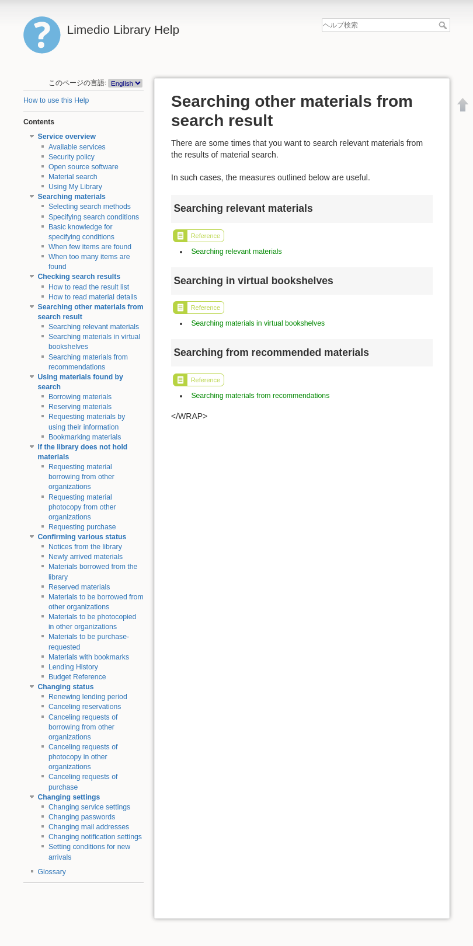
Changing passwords (81, 817)
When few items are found (89, 247)
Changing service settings (89, 807)
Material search (73, 177)
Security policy (71, 157)
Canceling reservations (84, 707)
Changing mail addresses (88, 827)
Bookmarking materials (84, 437)
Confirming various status (82, 537)
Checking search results (79, 277)
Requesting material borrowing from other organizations (81, 477)
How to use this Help (56, 100)
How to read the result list (88, 287)
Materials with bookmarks (88, 657)
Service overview (67, 136)
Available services (77, 147)
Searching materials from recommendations (260, 396)
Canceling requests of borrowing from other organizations (83, 727)
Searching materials (72, 197)
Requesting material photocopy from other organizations (82, 507)
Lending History (73, 667)
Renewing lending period (87, 697)
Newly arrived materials (85, 557)
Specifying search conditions (93, 217)
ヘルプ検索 (444, 25)
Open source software (83, 167)
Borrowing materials (80, 397)
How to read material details (92, 297)
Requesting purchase (82, 527)
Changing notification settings (95, 837)
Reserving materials (80, 407)
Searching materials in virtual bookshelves (258, 323)
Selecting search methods (89, 207)
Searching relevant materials (93, 327)
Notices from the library (85, 547)
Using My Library (75, 187)
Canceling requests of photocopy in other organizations (83, 757)
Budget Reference (77, 677)
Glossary (52, 872)
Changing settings (69, 797)
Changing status (66, 687)
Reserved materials (79, 587)
